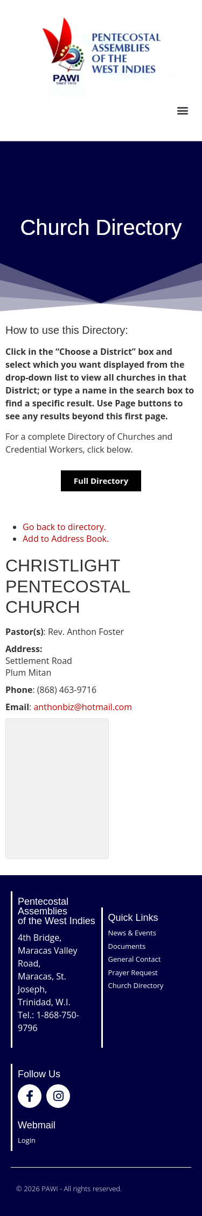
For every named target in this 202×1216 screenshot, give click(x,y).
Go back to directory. (64, 527)
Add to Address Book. (66, 539)
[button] (182, 110)
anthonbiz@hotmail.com (82, 707)
